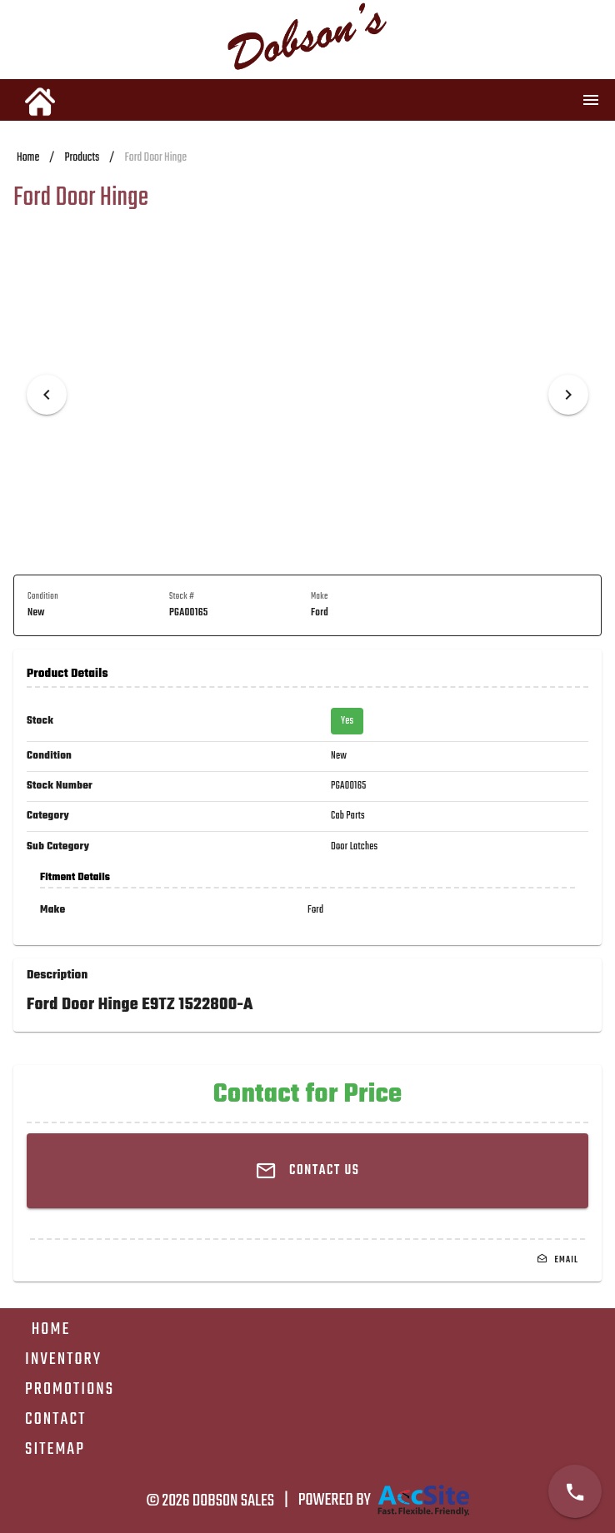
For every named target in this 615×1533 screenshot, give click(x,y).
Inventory (63, 1359)
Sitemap (55, 1449)
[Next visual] (568, 395)
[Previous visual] (47, 395)
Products (81, 157)
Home (28, 157)
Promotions (69, 1389)
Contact (55, 1419)
